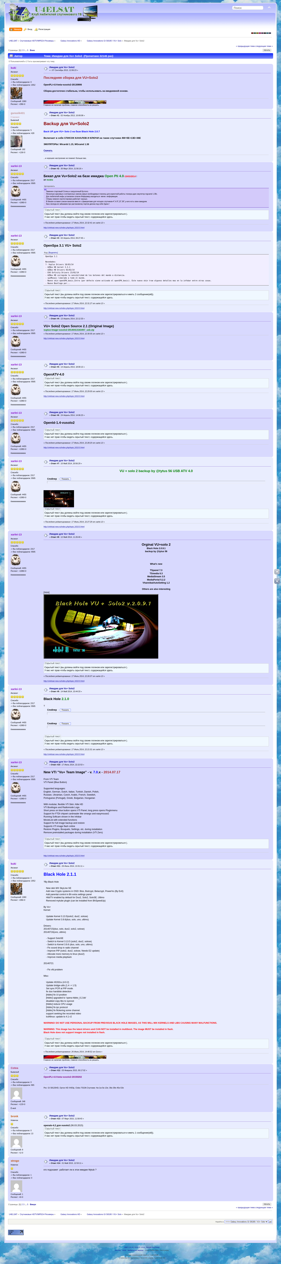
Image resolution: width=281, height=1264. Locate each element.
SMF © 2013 (140, 1247)
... (26, 50)
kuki (13, 67)
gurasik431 (18, 113)
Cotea (14, 1067)
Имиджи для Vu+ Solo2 (61, 67)
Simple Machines (152, 1247)
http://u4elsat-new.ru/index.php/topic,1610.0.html (64, 228)
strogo (15, 1160)
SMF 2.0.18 (129, 1247)
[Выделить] (53, 253)
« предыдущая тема (245, 46)
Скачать (48, 150)
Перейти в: (219, 1222)
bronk (14, 1116)
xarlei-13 (16, 165)
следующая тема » (264, 46)
